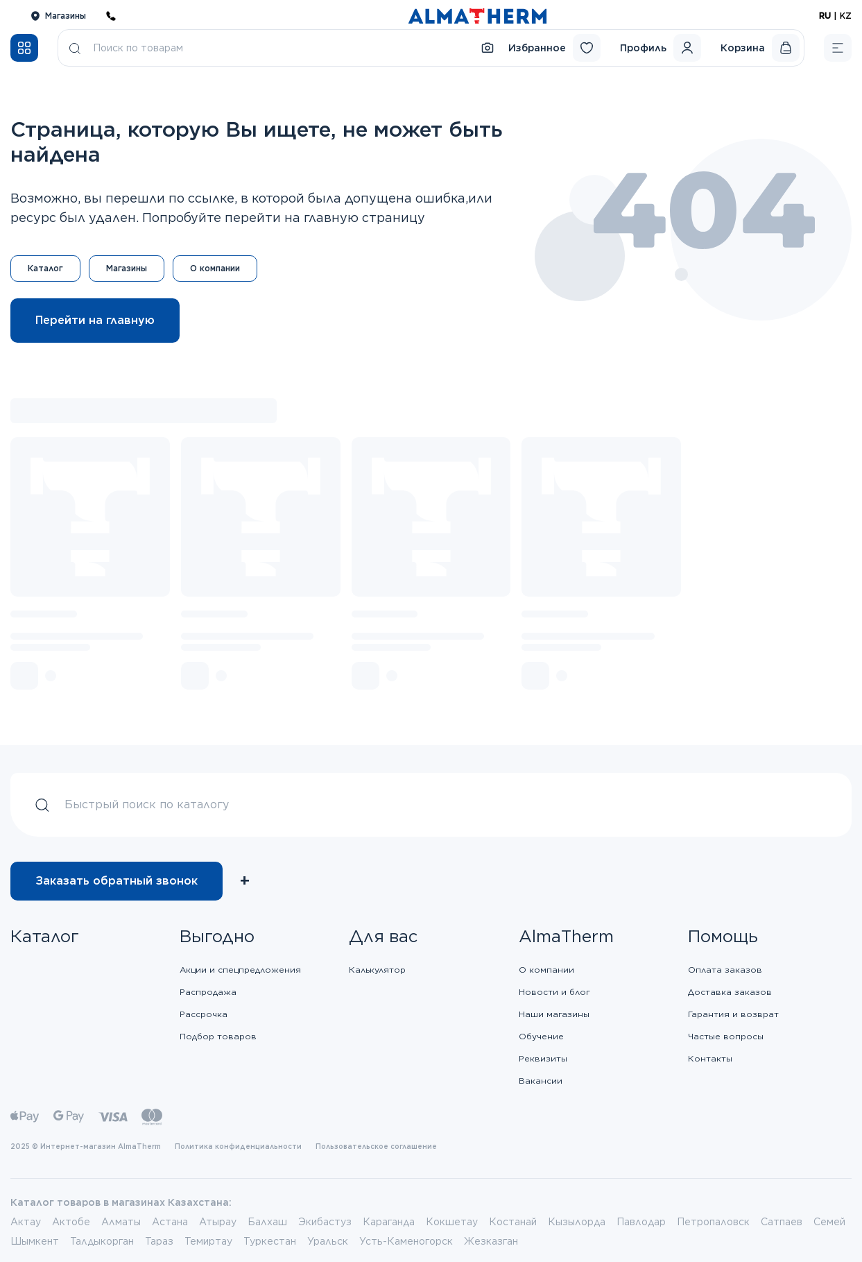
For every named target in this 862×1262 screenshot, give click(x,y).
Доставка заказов (730, 992)
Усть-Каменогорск (406, 1241)
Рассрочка (203, 1014)
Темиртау (208, 1241)
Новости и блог (554, 992)
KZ (846, 15)
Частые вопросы (726, 1036)
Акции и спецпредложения (240, 969)
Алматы (121, 1221)
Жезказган (491, 1241)
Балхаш (267, 1221)
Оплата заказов (725, 969)
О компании (546, 969)
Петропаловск (713, 1221)
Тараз (159, 1241)
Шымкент (34, 1241)
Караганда (389, 1221)
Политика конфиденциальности (238, 1146)
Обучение (541, 1036)
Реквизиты (543, 1058)
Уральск (327, 1241)
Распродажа (208, 992)
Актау (25, 1221)
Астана (170, 1221)
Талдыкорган (102, 1241)
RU (825, 15)
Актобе (71, 1221)
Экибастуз (325, 1221)
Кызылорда (576, 1221)
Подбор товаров (218, 1036)
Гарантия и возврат (733, 1014)
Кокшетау (452, 1221)
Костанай (513, 1221)
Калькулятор (377, 969)
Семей (829, 1221)
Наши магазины (554, 1014)
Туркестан (269, 1241)
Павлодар (641, 1221)
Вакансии (540, 1080)
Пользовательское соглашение (376, 1146)
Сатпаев (781, 1221)
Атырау (217, 1221)
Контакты (710, 1058)
